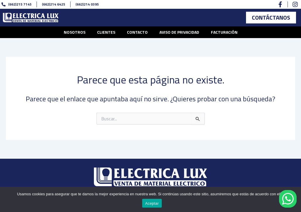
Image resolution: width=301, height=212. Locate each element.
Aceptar (152, 203)
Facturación (224, 32)
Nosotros (74, 32)
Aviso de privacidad (179, 32)
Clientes (106, 32)
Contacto (137, 32)
